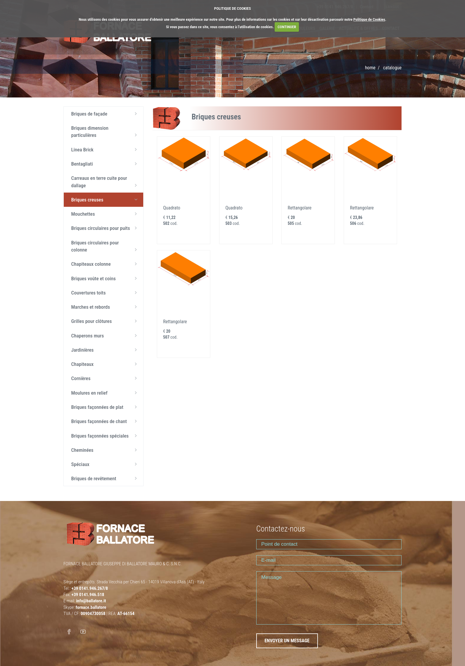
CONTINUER (287, 27)
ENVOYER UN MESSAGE (287, 640)
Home (370, 68)
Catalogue (392, 68)
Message (329, 598)
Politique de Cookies (369, 19)
